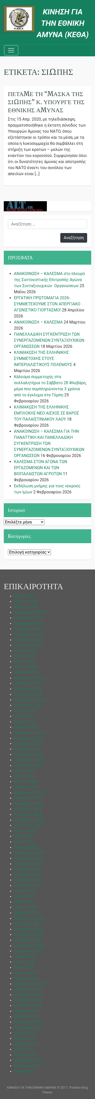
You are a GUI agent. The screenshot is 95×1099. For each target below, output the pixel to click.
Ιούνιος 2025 (24, 656)
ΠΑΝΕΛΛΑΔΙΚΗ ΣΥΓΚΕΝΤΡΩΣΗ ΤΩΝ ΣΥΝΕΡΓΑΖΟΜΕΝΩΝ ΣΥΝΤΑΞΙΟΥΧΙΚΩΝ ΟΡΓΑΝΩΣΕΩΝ (49, 340)
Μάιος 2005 (23, 1071)
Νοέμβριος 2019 (27, 1000)
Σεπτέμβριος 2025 (29, 640)
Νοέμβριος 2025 (27, 629)
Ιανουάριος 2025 (27, 683)
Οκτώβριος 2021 (28, 875)
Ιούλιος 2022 (24, 831)
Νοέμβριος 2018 (27, 1022)
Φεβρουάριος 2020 (29, 984)
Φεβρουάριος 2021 (29, 918)
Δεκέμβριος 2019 (28, 995)
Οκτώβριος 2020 (28, 940)
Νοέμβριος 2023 (27, 749)
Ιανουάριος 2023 (27, 798)
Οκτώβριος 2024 (28, 694)
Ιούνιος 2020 (24, 962)
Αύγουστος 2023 (27, 765)
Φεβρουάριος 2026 (29, 612)
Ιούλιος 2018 (24, 1033)
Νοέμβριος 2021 (27, 869)
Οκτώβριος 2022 (28, 814)
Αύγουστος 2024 (27, 705)
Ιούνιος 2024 (24, 716)
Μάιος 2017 (23, 1049)
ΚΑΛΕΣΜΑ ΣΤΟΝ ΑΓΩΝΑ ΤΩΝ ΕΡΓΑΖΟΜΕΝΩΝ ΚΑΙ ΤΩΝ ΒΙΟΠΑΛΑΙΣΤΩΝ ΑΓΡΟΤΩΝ (40, 467)
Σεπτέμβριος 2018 (29, 1027)
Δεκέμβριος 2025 (28, 623)
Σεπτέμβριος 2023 (29, 760)
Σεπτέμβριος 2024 (29, 700)
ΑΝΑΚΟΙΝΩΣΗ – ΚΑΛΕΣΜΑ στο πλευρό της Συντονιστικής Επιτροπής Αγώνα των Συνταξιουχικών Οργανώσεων (49, 279)
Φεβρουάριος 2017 (29, 1060)
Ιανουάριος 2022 (27, 858)
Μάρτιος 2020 (25, 978)
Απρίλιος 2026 (26, 601)
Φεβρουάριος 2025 (29, 678)
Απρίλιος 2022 (26, 847)
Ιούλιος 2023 (24, 771)
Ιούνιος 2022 (24, 836)
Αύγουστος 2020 (27, 951)
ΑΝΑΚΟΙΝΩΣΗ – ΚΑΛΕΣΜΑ (38, 322)
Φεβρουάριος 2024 (29, 732)
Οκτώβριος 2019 (28, 1005)
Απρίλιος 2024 (26, 727)
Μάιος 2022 (23, 842)
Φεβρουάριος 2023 (29, 793)
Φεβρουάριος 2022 (29, 853)
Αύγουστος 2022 (27, 825)
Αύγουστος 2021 (27, 885)
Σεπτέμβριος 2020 (29, 946)
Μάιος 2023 (23, 776)
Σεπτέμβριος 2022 (29, 820)
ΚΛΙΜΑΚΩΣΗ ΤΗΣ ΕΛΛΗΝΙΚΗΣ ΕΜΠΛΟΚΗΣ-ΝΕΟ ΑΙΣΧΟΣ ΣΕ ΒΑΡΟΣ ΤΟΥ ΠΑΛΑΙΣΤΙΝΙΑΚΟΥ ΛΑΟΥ (46, 413)
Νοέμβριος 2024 (27, 689)
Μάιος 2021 (23, 902)
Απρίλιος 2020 (26, 973)
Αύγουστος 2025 (27, 645)
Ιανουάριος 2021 (27, 924)
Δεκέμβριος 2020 (28, 929)
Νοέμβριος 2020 (27, 934)
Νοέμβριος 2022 (27, 809)
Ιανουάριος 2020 (27, 989)
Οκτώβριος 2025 (28, 634)
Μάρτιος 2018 (25, 1044)
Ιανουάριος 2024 (27, 738)
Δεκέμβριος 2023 (28, 743)
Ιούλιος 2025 (24, 651)
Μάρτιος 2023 (25, 787)
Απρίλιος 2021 (26, 907)
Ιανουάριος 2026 (27, 618)
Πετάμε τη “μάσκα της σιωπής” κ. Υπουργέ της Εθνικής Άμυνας (46, 102)
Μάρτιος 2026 (25, 607)
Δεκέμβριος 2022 (28, 804)
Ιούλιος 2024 (24, 710)
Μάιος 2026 (23, 596)
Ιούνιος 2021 (24, 896)
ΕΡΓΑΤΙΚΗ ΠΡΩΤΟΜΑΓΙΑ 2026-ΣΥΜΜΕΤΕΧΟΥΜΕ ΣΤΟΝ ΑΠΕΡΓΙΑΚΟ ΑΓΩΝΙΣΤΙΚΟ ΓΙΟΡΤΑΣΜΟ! (47, 303)
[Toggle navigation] (11, 50)
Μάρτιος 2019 (25, 1017)
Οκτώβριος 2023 (28, 754)
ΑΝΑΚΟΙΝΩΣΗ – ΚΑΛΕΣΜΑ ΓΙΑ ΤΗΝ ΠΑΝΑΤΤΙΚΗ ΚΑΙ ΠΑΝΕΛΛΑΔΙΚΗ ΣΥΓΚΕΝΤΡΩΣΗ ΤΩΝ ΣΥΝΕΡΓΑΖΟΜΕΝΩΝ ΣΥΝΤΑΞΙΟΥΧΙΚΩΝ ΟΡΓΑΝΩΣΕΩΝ (49, 443)
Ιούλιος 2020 (24, 956)
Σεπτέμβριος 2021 (29, 880)
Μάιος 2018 (23, 1038)
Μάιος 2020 (23, 967)
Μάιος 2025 (23, 661)
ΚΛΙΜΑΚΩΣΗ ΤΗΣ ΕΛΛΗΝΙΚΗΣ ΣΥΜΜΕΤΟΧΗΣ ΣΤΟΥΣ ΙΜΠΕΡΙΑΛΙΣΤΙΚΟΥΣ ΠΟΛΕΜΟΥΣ (43, 358)
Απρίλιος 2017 (26, 1055)
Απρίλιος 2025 (26, 667)
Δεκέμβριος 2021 (28, 864)
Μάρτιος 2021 (25, 913)
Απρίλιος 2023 (26, 782)
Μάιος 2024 (23, 722)
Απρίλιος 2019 (26, 1011)
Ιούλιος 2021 (24, 891)
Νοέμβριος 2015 (27, 1066)
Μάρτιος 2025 (25, 672)
